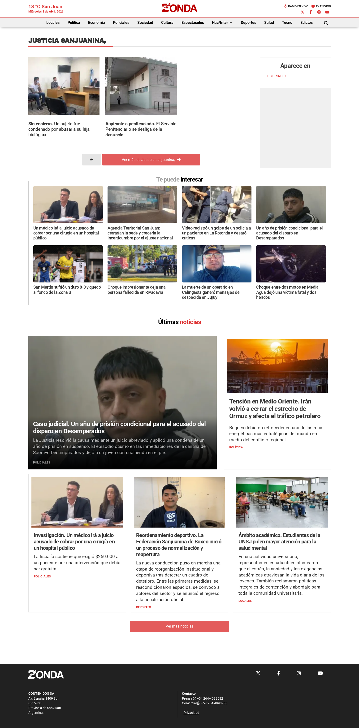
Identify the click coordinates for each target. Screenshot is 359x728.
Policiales (121, 22)
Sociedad (145, 22)
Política (74, 22)
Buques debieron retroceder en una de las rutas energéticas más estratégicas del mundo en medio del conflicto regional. (276, 434)
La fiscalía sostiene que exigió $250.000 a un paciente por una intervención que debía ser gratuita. (77, 563)
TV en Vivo (321, 6)
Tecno (287, 22)
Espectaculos (193, 22)
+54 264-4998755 (212, 703)
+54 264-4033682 (208, 699)
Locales (53, 22)
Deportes (248, 22)
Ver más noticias (180, 626)
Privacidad (191, 713)
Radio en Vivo (296, 6)
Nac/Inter (223, 23)
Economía (96, 22)
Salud (269, 22)
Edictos (306, 22)
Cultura (167, 22)
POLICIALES (276, 76)
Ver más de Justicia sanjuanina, (151, 159)
